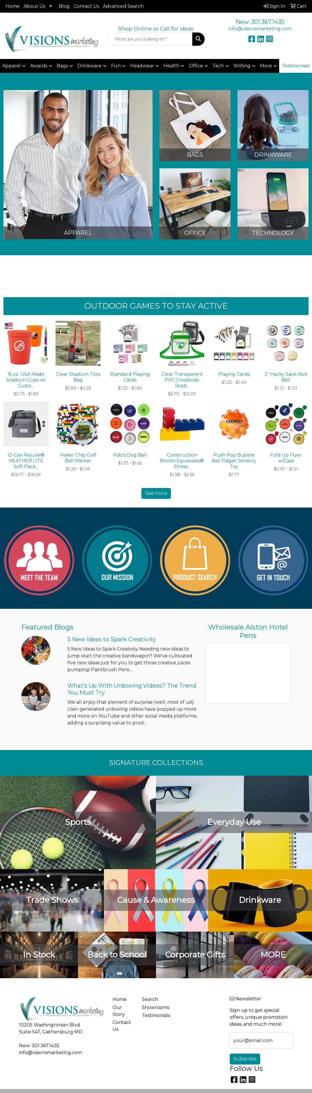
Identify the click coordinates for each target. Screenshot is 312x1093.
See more (156, 493)
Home (12, 6)
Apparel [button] (11, 65)
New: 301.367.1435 (259, 21)
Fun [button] (116, 65)
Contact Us (86, 6)
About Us (34, 6)
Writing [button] (241, 65)
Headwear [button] (142, 65)
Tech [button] (218, 65)
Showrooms (153, 1007)
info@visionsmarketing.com (260, 28)
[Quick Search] (149, 39)
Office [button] (196, 65)
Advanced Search (123, 6)
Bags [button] (62, 65)
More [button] (266, 65)
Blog (64, 6)
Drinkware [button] (89, 65)
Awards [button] (38, 65)
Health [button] (171, 65)
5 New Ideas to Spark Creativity (111, 639)
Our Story (119, 1011)
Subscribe (244, 1059)
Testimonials (153, 1015)
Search (150, 999)
